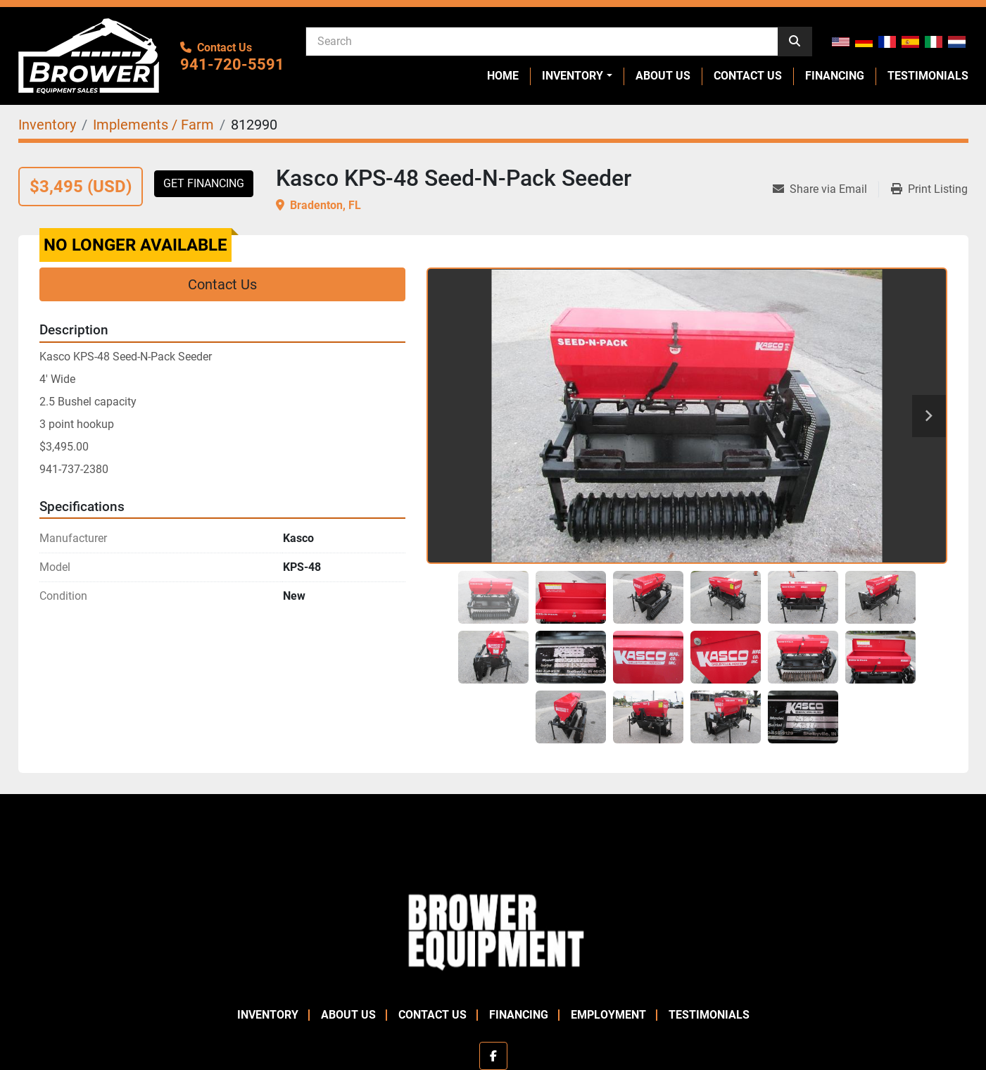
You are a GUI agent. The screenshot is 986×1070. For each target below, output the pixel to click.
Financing (834, 75)
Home (503, 75)
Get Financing (203, 183)
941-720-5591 (232, 64)
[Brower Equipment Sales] (492, 929)
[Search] (542, 40)
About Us (663, 75)
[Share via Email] (825, 189)
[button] (577, 76)
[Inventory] (47, 124)
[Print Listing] (929, 189)
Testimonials (927, 75)
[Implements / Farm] (153, 124)
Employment (608, 1014)
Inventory (572, 75)
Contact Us (748, 75)
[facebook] (493, 1056)
